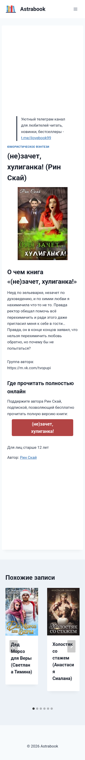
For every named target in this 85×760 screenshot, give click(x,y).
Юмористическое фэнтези (28, 146)
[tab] (33, 708)
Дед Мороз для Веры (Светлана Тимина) (21, 658)
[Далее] (71, 646)
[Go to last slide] (14, 646)
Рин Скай (28, 457)
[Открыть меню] (75, 9)
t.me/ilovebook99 (36, 137)
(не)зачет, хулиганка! (42, 427)
